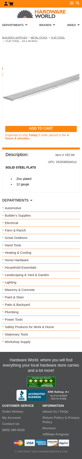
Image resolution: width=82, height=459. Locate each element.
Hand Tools (13, 245)
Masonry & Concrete (20, 290)
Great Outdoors (16, 238)
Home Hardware (17, 260)
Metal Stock (39, 37)
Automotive (13, 208)
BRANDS (45, 25)
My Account (11, 417)
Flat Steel (58, 37)
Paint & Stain (14, 297)
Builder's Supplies (14, 37)
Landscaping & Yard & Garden (27, 275)
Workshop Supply (17, 342)
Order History (12, 411)
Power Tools (14, 319)
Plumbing (12, 312)
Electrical (11, 223)
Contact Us (10, 424)
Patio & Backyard (17, 304)
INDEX (71, 25)
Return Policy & (55, 417)
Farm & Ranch (15, 230)
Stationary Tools (16, 334)
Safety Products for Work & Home (29, 327)
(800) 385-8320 (13, 430)
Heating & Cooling (18, 252)
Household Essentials (20, 267)
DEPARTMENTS (13, 25)
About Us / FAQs (55, 411)
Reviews (49, 428)
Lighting (10, 282)
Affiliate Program (56, 434)
